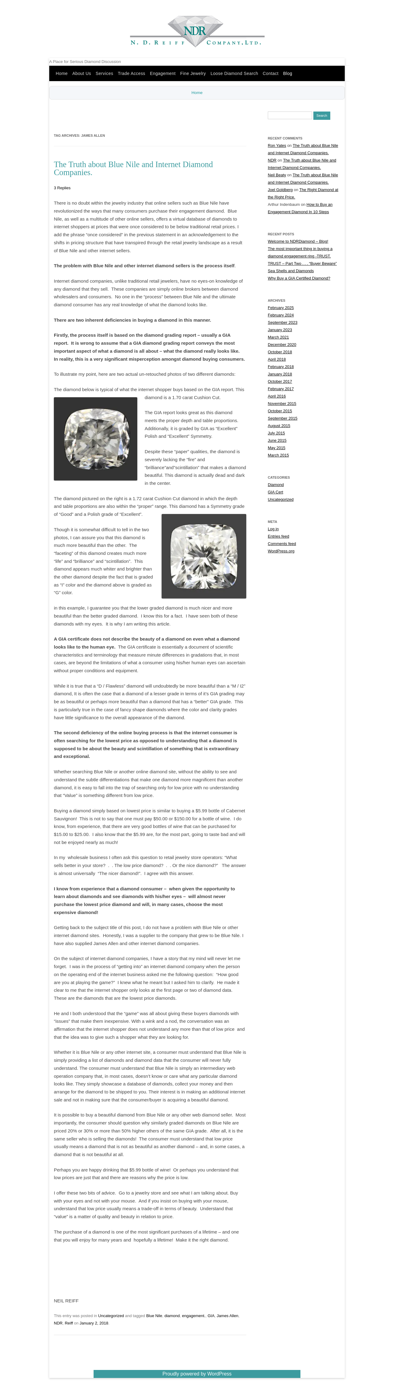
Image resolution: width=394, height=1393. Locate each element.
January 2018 (280, 374)
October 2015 (280, 411)
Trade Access (131, 73)
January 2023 (280, 330)
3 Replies (62, 188)
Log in (273, 529)
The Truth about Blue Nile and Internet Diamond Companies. (133, 168)
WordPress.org (281, 551)
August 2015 (279, 426)
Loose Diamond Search (234, 73)
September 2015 (282, 418)
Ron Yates (277, 145)
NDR (58, 1323)
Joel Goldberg (280, 190)
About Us (81, 73)
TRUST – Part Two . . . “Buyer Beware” (302, 263)
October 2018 (280, 352)
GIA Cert (275, 492)
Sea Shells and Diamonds (291, 271)
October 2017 (280, 381)
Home (62, 73)
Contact (271, 73)
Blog (287, 73)
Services (104, 73)
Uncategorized (111, 1316)
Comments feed (282, 544)
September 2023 (282, 322)
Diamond (276, 485)
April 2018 (277, 359)
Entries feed (278, 536)
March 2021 (278, 337)
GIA (210, 1316)
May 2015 (276, 448)
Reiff (69, 1323)
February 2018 (281, 367)
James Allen (227, 1316)
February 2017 (281, 389)
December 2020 (282, 345)
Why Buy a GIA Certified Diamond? (299, 278)
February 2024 (281, 315)
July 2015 (276, 433)
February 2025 (281, 308)
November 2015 (282, 404)
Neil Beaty (277, 175)
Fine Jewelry (193, 73)
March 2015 (278, 455)
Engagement (163, 73)
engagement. (193, 1316)
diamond (172, 1316)
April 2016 (277, 396)
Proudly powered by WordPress (197, 1374)
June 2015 (277, 440)
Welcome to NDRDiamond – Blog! (298, 241)
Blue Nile (154, 1316)
